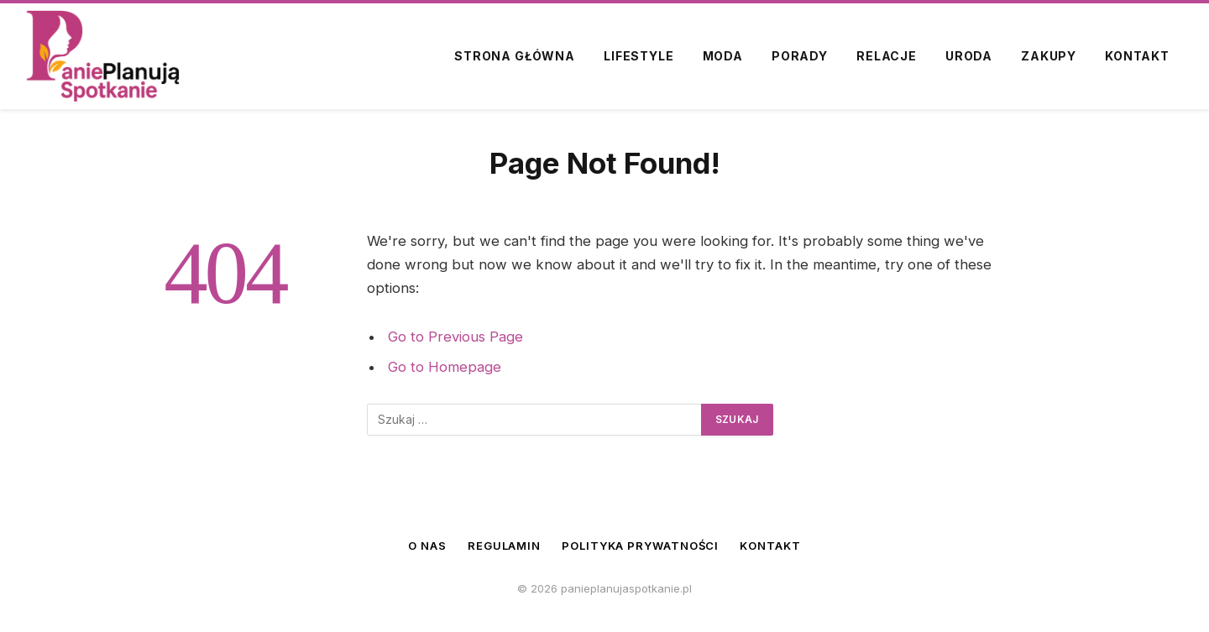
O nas (427, 545)
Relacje (886, 56)
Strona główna (514, 56)
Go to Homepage (444, 366)
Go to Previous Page (455, 336)
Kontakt (1137, 56)
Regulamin (504, 545)
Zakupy (1048, 56)
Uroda (968, 56)
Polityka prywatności (640, 545)
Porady (800, 56)
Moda (723, 56)
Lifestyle (639, 56)
